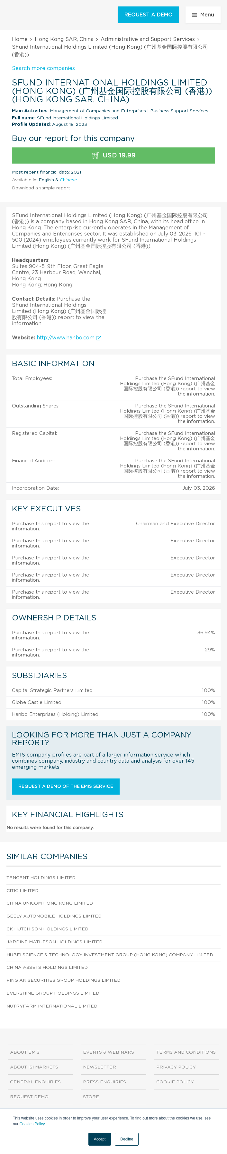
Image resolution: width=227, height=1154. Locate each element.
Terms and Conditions (186, 1052)
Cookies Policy (32, 1124)
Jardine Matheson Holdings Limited (54, 942)
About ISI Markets (34, 1067)
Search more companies (43, 68)
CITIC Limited (22, 890)
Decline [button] (126, 1139)
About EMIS (25, 1052)
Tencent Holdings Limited (41, 878)
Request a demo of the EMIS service (65, 786)
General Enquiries (35, 1082)
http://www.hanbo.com (69, 337)
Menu (203, 14)
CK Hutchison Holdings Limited (47, 929)
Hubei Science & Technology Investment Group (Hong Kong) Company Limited (109, 955)
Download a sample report (41, 188)
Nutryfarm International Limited (51, 1006)
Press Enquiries (104, 1082)
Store (91, 1097)
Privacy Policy (176, 1067)
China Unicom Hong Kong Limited (49, 903)
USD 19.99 (114, 155)
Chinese (68, 180)
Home (20, 39)
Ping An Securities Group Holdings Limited (63, 980)
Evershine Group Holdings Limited (52, 993)
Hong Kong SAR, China (64, 39)
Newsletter (99, 1067)
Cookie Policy (175, 1082)
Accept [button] (100, 1139)
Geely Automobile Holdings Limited (54, 916)
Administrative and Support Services (148, 39)
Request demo (29, 1097)
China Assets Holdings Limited (47, 967)
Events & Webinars (108, 1052)
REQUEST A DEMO (148, 14)
